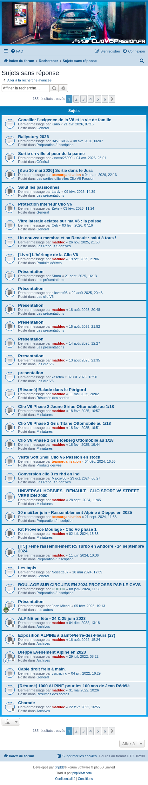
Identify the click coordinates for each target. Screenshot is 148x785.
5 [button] (98, 99)
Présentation (31, 271)
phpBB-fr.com (82, 773)
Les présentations (50, 195)
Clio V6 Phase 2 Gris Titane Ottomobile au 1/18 (64, 423)
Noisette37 (60, 572)
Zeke (55, 208)
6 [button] (105, 99)
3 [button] (83, 99)
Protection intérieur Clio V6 (45, 204)
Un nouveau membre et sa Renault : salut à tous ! (67, 237)
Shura (56, 276)
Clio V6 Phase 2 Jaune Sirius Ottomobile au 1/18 (66, 406)
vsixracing (59, 673)
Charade (26, 702)
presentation (30, 372)
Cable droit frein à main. (42, 669)
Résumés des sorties (53, 398)
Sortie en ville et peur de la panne (51, 153)
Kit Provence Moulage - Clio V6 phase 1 (57, 529)
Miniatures (45, 415)
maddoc (58, 242)
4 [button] (91, 99)
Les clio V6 (45, 296)
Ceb (55, 225)
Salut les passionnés (38, 187)
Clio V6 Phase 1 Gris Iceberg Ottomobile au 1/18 (66, 440)
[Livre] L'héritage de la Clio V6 (48, 254)
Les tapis (27, 567)
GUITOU (58, 589)
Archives (43, 626)
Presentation (31, 305)
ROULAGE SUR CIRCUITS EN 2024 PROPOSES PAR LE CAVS (79, 584)
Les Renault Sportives (54, 246)
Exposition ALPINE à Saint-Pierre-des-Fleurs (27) (66, 635)
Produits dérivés (49, 263)
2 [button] (76, 99)
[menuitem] (16, 51)
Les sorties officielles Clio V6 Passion (65, 178)
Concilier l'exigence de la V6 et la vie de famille (64, 119)
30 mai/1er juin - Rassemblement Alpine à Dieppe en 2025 (75, 512)
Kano (56, 124)
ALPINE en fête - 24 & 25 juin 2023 (52, 618)
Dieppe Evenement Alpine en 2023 (52, 652)
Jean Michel (61, 606)
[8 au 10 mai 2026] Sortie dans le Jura (55, 170)
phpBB (59, 767)
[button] (112, 99)
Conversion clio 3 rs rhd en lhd (48, 474)
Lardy (56, 191)
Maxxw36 (59, 478)
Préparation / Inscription (55, 145)
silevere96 (60, 293)
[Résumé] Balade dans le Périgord (52, 389)
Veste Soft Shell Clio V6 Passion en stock (59, 457)
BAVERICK (60, 141)
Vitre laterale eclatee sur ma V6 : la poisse (59, 221)
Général (43, 128)
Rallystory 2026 (33, 136)
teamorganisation (66, 175)
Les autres (45, 610)
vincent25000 (62, 158)
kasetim (58, 377)
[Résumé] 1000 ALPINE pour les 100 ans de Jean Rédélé (74, 685)
